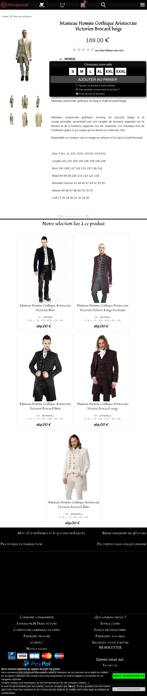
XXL (109, 71)
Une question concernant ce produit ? (98, 89)
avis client (100, 50)
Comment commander (37, 617)
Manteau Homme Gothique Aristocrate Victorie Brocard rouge (102, 406)
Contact (36, 642)
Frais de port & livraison (90, 93)
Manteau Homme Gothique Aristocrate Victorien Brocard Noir (45, 406)
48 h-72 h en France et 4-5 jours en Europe (51, 533)
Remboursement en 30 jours (124, 533)
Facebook (110, 665)
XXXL (121, 71)
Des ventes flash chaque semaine (121, 544)
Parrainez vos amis (110, 636)
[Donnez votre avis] (114, 50)
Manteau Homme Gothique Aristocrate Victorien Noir (45, 307)
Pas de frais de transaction (21, 544)
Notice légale (36, 648)
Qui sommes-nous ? (110, 617)
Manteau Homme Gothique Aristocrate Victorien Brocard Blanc (74, 504)
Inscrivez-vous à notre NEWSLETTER (110, 645)
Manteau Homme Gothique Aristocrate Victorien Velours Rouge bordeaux (102, 307)
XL (99, 71)
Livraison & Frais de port (37, 623)
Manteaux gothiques (22, 16)
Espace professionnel (110, 629)
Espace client (110, 623)
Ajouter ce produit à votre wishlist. (96, 85)
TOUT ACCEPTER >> (129, 675)
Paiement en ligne (37, 636)
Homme (5, 16)
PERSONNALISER (129, 689)
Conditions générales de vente (37, 629)
